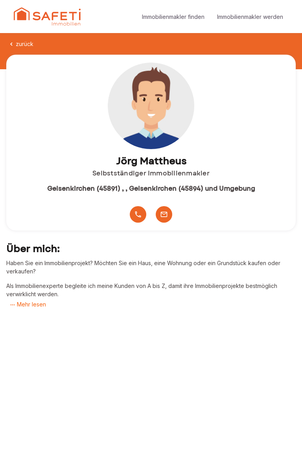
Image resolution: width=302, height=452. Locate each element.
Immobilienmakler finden (173, 16)
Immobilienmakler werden (250, 16)
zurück (21, 44)
